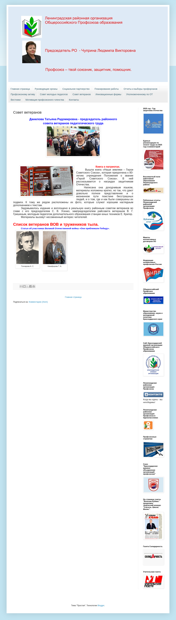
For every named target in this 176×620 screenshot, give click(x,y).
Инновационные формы (108, 94)
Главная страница (20, 89)
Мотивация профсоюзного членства (44, 99)
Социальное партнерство (75, 89)
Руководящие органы (46, 89)
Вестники (16, 99)
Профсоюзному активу (23, 94)
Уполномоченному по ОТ (139, 94)
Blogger (101, 605)
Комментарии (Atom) (38, 302)
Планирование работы (107, 89)
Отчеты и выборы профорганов (140, 89)
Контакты (74, 99)
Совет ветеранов (82, 94)
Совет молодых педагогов (54, 94)
